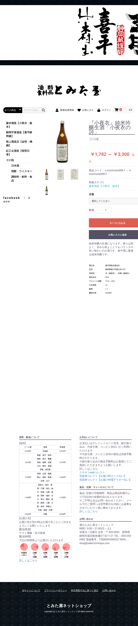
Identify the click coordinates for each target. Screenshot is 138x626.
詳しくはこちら (28, 560)
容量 (91, 194)
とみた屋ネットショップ (69, 605)
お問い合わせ (109, 590)
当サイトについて (31, 590)
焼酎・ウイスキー (21, 171)
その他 (10, 160)
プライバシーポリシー (55, 590)
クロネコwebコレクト (92, 472)
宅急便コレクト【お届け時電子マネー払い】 (105, 479)
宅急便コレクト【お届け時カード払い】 (102, 476)
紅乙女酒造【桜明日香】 (18, 152)
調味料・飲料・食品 (21, 178)
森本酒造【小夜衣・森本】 (19, 125)
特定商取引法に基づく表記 (84, 590)
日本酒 (15, 165)
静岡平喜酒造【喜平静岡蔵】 (19, 134)
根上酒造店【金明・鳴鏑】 (19, 143)
